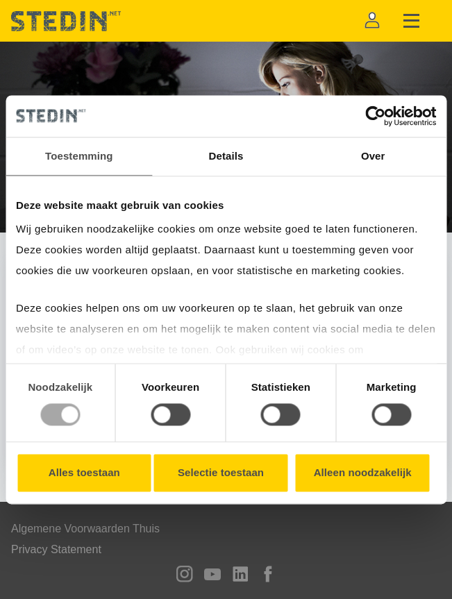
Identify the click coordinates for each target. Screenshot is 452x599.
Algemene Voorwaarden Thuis (85, 528)
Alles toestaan (84, 472)
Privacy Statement (56, 549)
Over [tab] (373, 156)
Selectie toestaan (221, 472)
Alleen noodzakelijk (363, 472)
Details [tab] (226, 156)
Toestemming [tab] (79, 156)
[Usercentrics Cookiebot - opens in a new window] (375, 116)
